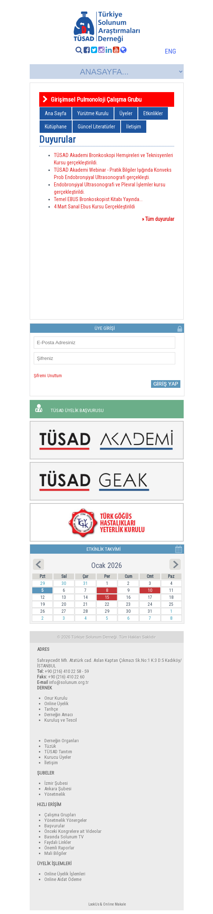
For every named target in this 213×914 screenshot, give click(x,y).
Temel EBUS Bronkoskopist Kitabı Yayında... (98, 199)
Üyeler (126, 113)
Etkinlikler (153, 113)
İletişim (133, 127)
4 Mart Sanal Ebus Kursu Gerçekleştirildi (94, 207)
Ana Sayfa (55, 113)
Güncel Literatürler (96, 127)
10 (150, 590)
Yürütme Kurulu (93, 113)
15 (107, 597)
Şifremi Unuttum (48, 375)
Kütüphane (56, 127)
